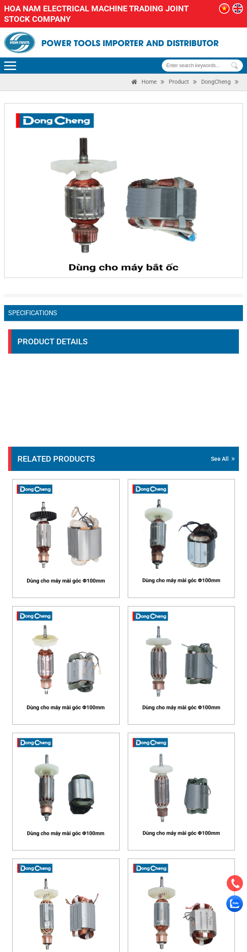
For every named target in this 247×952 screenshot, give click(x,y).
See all (223, 459)
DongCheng (216, 81)
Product (179, 81)
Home (149, 81)
